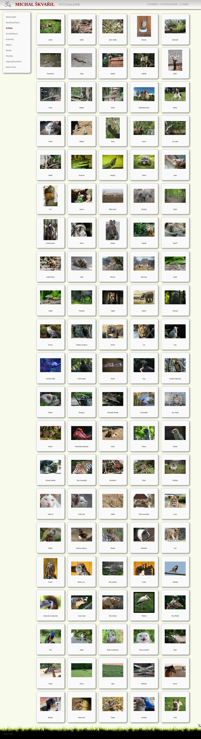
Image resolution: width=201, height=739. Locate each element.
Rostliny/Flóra (13, 22)
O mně (184, 4)
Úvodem (152, 4)
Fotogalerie (169, 4)
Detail (8, 50)
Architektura (12, 34)
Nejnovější (11, 17)
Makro (9, 45)
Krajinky (10, 39)
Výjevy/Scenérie (13, 61)
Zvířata (9, 28)
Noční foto (11, 67)
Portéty (9, 56)
